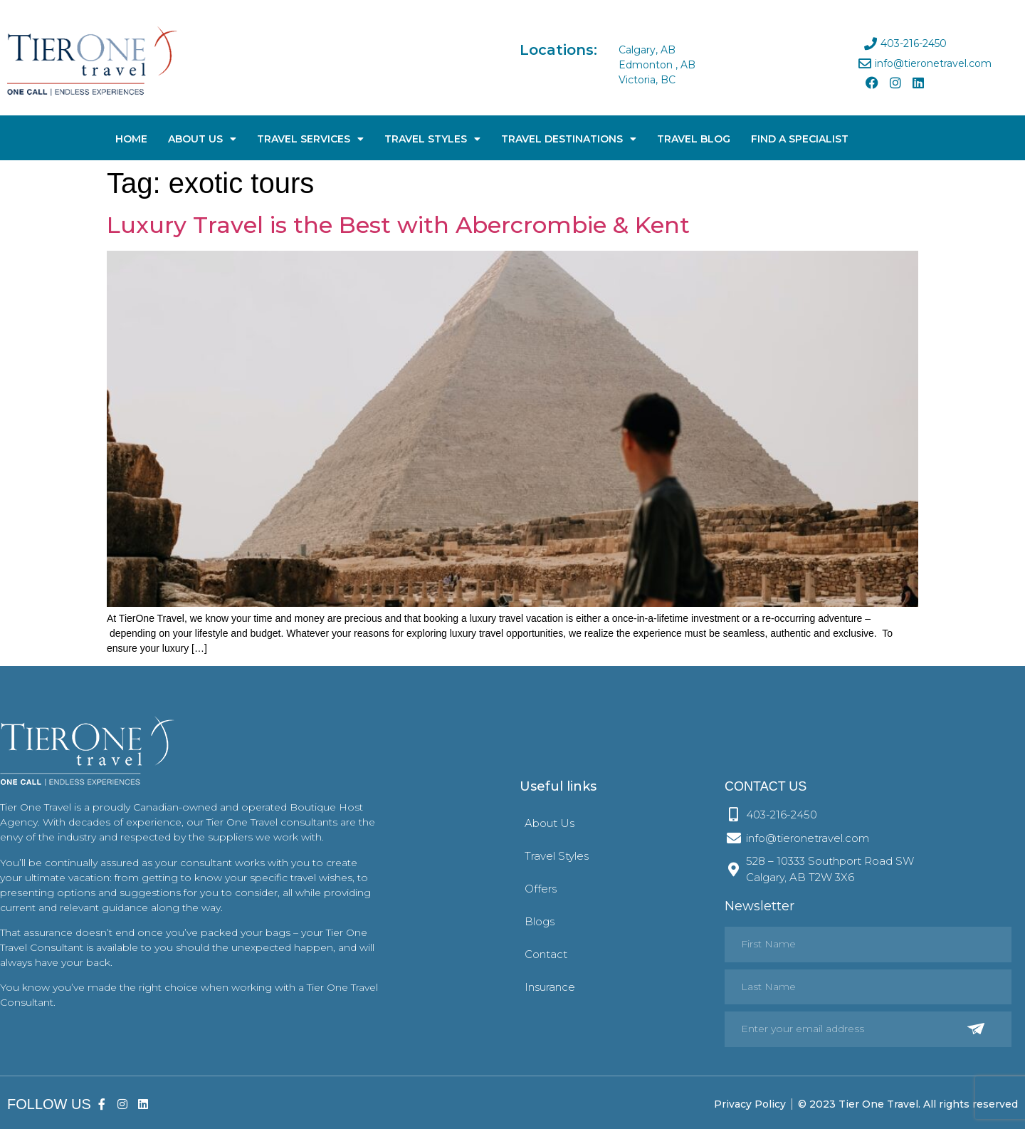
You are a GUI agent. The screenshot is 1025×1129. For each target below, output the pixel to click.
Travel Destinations (568, 139)
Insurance (550, 987)
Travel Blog (693, 138)
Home (131, 138)
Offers (541, 888)
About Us (202, 139)
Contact (546, 954)
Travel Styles (432, 139)
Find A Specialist (799, 138)
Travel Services (310, 139)
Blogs (539, 921)
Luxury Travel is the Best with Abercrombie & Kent (398, 225)
